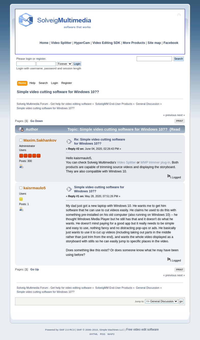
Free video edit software (142, 329)
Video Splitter (61, 43)
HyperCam (82, 43)
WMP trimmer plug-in (155, 162)
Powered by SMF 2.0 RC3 (60, 329)
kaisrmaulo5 (34, 188)
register (41, 58)
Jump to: (139, 301)
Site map (154, 43)
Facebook (170, 43)
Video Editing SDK (106, 43)
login (29, 58)
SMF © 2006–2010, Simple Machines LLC (100, 329)
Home (44, 43)
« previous (169, 115)
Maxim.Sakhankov (39, 140)
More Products (134, 43)
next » (181, 115)
